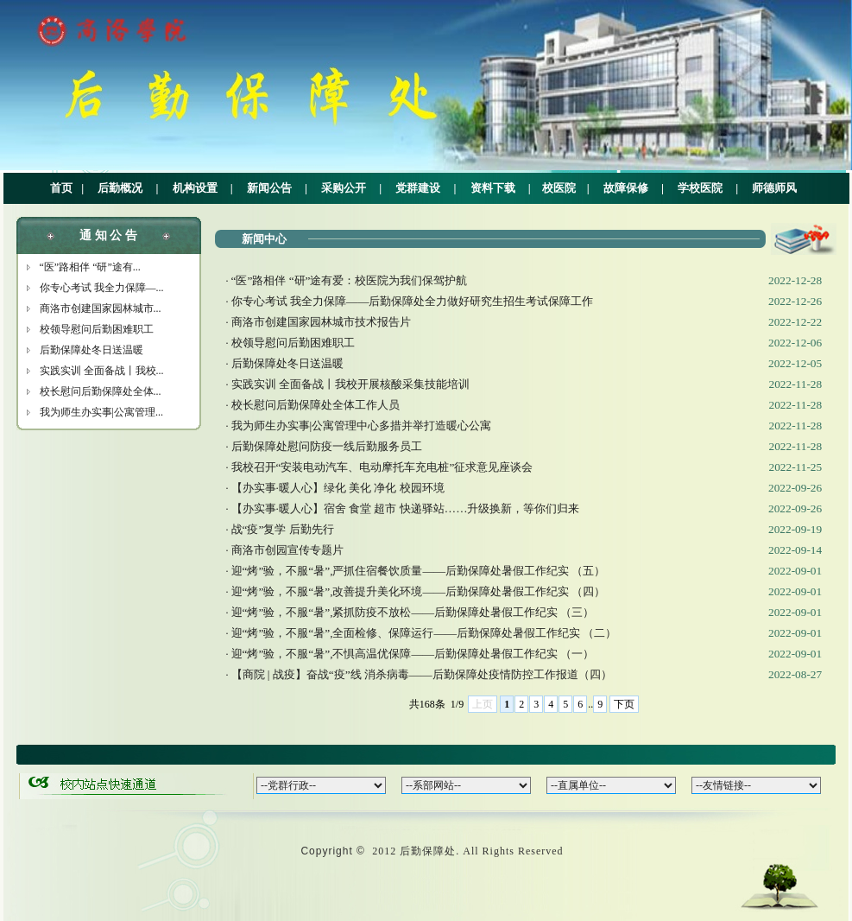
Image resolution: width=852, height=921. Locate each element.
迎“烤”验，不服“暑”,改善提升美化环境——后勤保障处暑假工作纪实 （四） (418, 591)
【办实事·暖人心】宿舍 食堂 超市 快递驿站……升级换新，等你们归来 (405, 508)
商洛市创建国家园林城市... (100, 308)
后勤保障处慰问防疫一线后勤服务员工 (326, 446)
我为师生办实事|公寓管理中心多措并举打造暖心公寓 (361, 425)
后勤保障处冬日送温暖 (91, 350)
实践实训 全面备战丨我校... (102, 371)
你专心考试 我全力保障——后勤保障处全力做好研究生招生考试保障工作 (412, 301)
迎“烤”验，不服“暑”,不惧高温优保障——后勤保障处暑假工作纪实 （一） (413, 653)
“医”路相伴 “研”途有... (90, 267)
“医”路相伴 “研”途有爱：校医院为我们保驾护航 (349, 280)
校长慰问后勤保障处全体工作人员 (315, 404)
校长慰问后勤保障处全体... (100, 391)
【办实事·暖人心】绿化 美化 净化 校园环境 (338, 487)
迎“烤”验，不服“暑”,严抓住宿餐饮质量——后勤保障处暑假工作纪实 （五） (418, 570)
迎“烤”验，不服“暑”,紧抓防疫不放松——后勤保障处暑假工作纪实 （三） (413, 612)
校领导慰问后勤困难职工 (97, 329)
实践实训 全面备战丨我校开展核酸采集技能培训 (350, 384)
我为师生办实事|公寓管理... (101, 412)
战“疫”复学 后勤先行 (282, 529)
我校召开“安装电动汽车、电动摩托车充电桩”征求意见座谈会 (382, 466)
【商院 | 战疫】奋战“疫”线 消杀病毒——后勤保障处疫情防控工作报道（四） (421, 674)
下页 (624, 704)
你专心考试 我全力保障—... (102, 288)
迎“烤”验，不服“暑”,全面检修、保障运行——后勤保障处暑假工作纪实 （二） (424, 632)
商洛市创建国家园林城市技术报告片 (321, 321)
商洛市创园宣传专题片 (287, 549)
